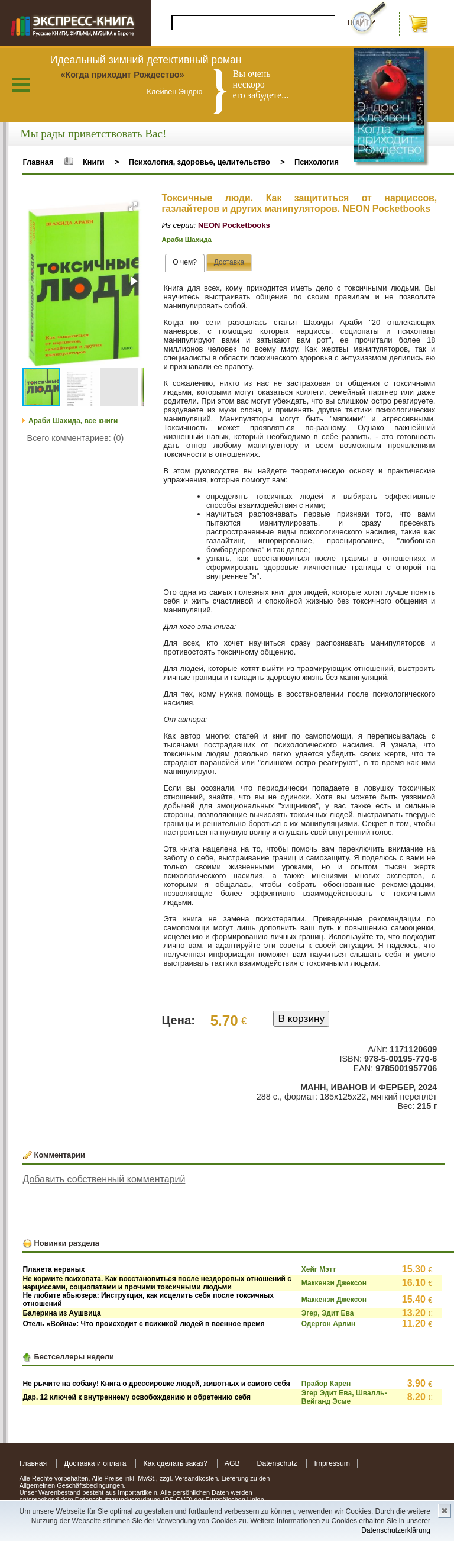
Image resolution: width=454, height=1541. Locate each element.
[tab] (185, 263)
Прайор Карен (326, 1383)
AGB (233, 1463)
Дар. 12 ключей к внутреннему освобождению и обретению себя (136, 1397)
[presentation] (185, 262)
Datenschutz (278, 1463)
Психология (316, 161)
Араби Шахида (187, 239)
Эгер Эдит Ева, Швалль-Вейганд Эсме (344, 1397)
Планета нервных (53, 1269)
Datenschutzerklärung (395, 1530)
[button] (133, 206)
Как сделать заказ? (176, 1463)
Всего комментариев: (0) (75, 438)
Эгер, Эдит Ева (327, 1313)
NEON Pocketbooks (234, 225)
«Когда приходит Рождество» (122, 74)
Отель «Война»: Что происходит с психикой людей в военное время (143, 1324)
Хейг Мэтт (318, 1269)
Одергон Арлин (328, 1324)
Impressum (332, 1463)
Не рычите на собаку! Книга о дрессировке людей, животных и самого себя (156, 1383)
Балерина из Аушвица (61, 1313)
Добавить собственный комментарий (103, 1179)
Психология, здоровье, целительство (199, 161)
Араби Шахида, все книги (73, 421)
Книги (94, 161)
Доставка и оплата (96, 1463)
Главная (37, 161)
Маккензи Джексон (334, 1283)
